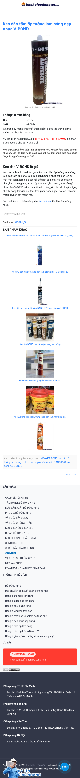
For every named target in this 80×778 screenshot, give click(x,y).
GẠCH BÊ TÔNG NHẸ (16, 497)
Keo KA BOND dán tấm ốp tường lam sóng (40, 344)
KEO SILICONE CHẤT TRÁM (20, 537)
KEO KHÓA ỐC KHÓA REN (19, 527)
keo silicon (45, 201)
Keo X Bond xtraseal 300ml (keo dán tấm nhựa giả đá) (40, 417)
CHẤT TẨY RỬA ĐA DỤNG (19, 548)
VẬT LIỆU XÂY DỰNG (16, 517)
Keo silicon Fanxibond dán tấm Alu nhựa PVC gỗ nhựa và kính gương (40, 235)
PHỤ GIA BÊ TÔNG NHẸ (18, 512)
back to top (71, 474)
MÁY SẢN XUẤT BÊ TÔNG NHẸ (22, 507)
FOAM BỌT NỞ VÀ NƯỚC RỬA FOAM (25, 568)
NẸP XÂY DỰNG (13, 563)
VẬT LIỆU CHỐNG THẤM (18, 522)
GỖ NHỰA (20, 222)
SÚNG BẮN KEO (14, 543)
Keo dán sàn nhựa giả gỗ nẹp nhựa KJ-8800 (40, 380)
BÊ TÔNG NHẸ (13, 585)
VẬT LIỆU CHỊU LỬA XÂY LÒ (20, 558)
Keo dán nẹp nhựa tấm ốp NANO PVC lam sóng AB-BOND (40, 308)
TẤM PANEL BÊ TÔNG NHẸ (20, 502)
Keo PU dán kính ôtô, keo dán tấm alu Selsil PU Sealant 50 (40, 271)
